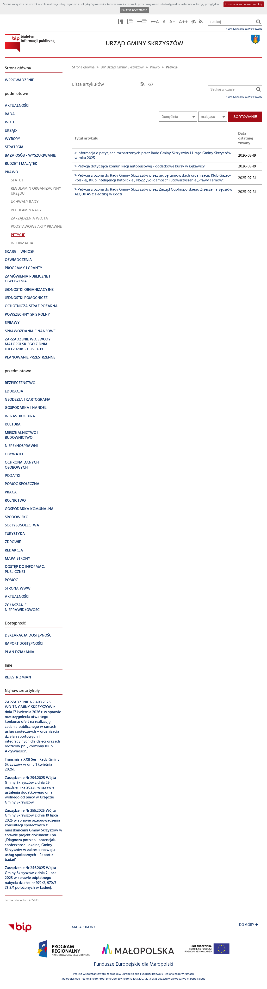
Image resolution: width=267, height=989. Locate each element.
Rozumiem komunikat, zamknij (243, 4)
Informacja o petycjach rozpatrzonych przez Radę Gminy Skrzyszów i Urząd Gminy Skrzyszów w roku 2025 (153, 155)
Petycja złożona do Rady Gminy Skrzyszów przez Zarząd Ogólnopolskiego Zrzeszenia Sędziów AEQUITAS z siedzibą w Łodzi (153, 192)
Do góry (249, 925)
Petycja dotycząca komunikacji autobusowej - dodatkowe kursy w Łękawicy (140, 166)
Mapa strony (83, 927)
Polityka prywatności (134, 10)
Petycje (172, 67)
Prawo (155, 67)
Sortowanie (245, 117)
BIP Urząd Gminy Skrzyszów (122, 67)
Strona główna (83, 67)
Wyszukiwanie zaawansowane (244, 29)
